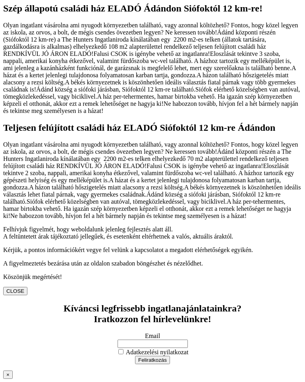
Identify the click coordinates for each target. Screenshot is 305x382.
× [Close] (8, 375)
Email (152, 335)
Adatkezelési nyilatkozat (153, 352)
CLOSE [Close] (15, 291)
